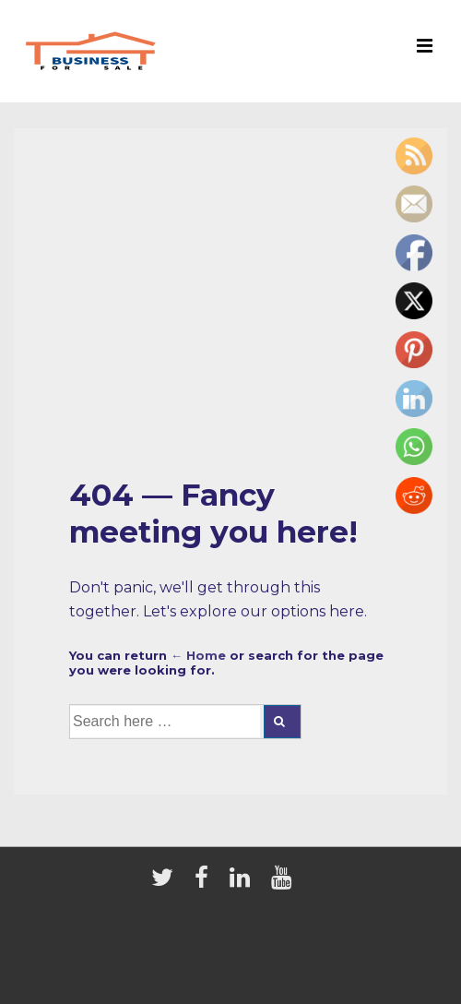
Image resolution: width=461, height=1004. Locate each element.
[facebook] (205, 883)
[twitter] (166, 883)
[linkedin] (243, 883)
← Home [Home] (198, 655)
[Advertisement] (230, 322)
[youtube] (283, 883)
